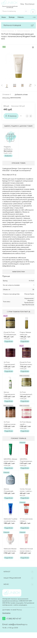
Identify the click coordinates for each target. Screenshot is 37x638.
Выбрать (8, 156)
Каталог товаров (18, 25)
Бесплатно (10, 152)
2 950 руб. (10, 554)
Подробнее (9, 341)
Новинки (20, 17)
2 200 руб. (10, 368)
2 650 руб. (26, 554)
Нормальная (28, 298)
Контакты (6, 613)
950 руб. (10, 338)
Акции (3, 17)
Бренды (12, 17)
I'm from (31, 280)
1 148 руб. (26, 338)
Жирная (30, 300)
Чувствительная (28, 304)
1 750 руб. (26, 368)
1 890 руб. (26, 524)
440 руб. (26, 494)
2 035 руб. (10, 397)
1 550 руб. (10, 494)
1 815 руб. (26, 397)
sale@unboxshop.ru (17, 625)
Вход (22, 4)
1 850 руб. (10, 524)
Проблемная (28, 302)
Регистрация (29, 4)
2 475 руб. (26, 464)
